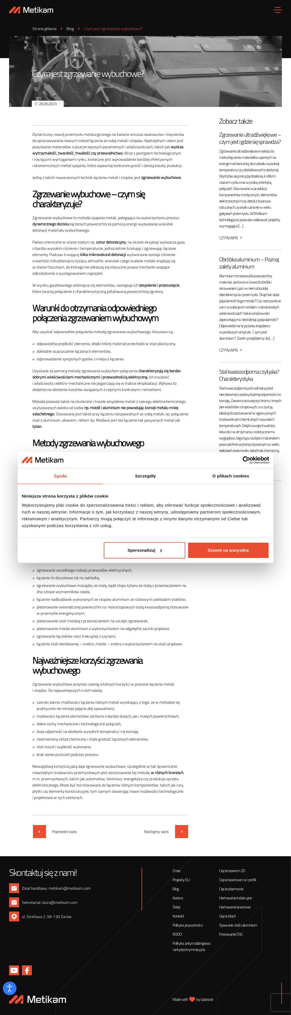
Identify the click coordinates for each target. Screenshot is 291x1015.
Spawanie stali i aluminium (238, 925)
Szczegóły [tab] (145, 476)
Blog (175, 889)
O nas (176, 871)
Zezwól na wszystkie (228, 550)
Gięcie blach (227, 916)
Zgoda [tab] (60, 476)
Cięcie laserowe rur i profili (237, 880)
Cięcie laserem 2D (232, 871)
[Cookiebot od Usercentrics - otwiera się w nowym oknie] (244, 460)
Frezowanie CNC (231, 934)
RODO (177, 934)
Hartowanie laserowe (234, 907)
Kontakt (178, 916)
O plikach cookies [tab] (230, 476)
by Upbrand (204, 999)
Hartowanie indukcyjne (235, 898)
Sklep (176, 907)
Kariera (177, 898)
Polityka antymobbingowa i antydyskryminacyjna (191, 946)
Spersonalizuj (145, 550)
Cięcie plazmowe (231, 889)
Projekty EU (181, 880)
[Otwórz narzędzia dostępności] (9, 988)
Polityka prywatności (187, 925)
